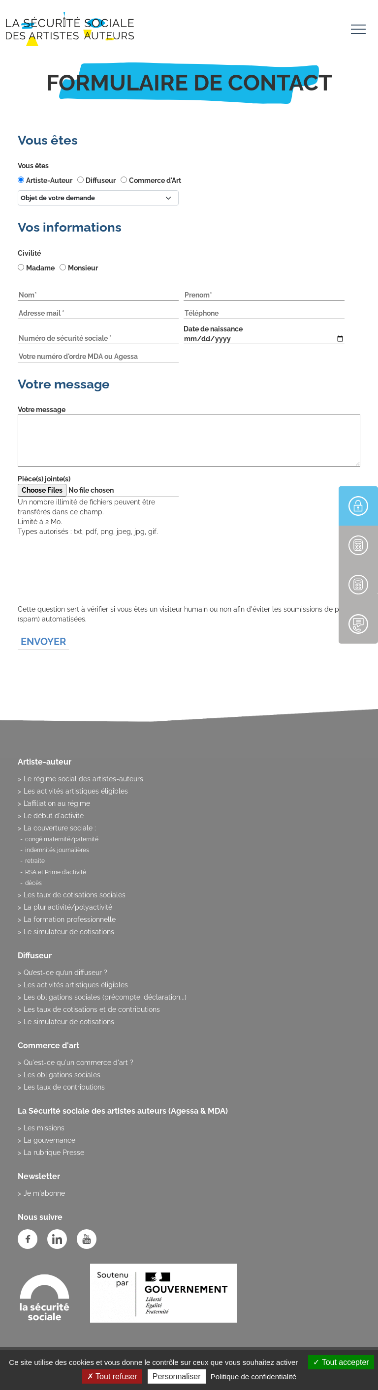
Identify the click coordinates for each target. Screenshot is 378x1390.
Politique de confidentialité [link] (253, 1376)
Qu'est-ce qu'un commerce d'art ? (78, 1062)
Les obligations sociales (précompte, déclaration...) (105, 997)
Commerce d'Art (155, 180)
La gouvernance (49, 1140)
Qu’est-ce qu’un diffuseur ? (65, 972)
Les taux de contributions (64, 1087)
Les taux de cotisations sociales (75, 895)
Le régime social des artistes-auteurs (83, 779)
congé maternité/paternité (61, 839)
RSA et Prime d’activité (55, 872)
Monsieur (83, 268)
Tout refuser (112, 1376)
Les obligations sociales (62, 1075)
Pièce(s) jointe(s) (44, 479)
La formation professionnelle (70, 919)
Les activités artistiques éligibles (76, 791)
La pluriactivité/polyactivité (68, 907)
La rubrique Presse (54, 1152)
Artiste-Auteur (49, 180)
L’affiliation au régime (57, 803)
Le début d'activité (54, 816)
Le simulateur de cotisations (69, 932)
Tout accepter (341, 1362)
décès (33, 883)
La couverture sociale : (60, 828)
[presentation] (92, 585)
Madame (40, 268)
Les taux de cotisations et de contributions (92, 1009)
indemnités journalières (57, 850)
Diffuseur (101, 180)
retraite (35, 861)
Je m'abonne (44, 1193)
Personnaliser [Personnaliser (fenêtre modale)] (177, 1376)
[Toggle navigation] (358, 31)
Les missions (44, 1128)
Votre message (41, 410)
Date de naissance (213, 329)
